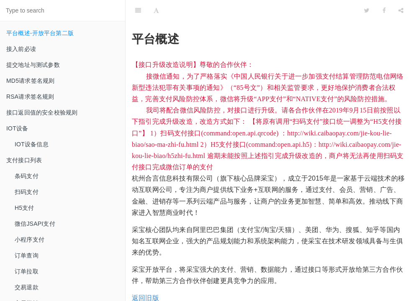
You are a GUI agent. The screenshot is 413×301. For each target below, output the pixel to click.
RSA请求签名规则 (30, 96)
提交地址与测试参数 (33, 64)
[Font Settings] (156, 10)
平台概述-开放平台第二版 (40, 33)
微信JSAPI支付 (35, 223)
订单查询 (26, 255)
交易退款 (26, 287)
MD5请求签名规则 (30, 80)
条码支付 (26, 176)
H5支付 (24, 207)
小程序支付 (29, 239)
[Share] (401, 10)
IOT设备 (17, 128)
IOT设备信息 (32, 144)
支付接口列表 (24, 160)
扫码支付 (26, 192)
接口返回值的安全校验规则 (41, 112)
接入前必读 (21, 49)
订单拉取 (26, 271)
